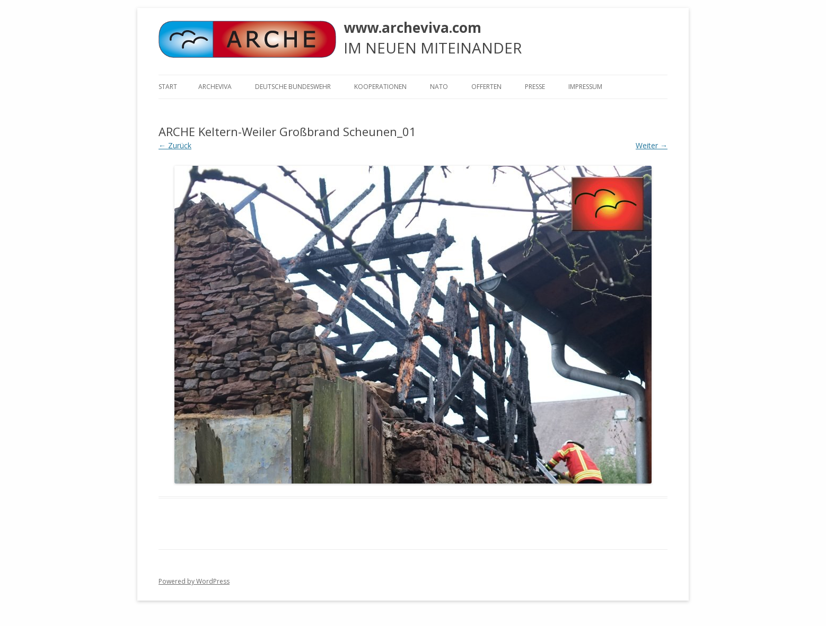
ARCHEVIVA (215, 86)
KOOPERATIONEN (380, 86)
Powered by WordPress (194, 581)
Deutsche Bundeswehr (293, 86)
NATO (439, 86)
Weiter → (651, 145)
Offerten (486, 86)
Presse (535, 86)
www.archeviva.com (412, 27)
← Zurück (175, 145)
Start (168, 86)
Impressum (585, 86)
